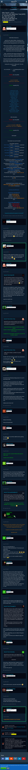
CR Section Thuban (20, 726)
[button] (2, 2)
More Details (3, 768)
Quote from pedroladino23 (10, 492)
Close (8, 768)
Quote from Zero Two (9, 319)
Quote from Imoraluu (9, 652)
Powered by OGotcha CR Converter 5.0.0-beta (13, 213)
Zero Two (12, 21)
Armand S (7, 725)
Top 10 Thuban (10, 728)
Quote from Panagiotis (10, 606)
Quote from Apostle (9, 275)
